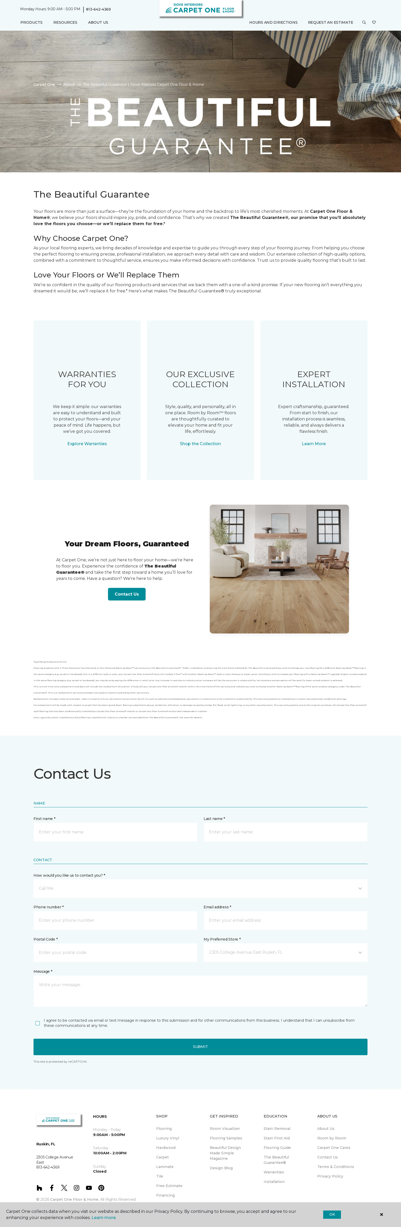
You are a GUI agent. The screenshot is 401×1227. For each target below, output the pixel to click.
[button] (364, 22)
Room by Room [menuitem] (331, 1138)
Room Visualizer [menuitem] (225, 1128)
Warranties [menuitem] (274, 1172)
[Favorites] (374, 22)
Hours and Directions (273, 22)
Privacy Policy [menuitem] (330, 1176)
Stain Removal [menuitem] (277, 1128)
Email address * (217, 907)
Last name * (214, 818)
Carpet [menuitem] (162, 1157)
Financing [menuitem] (165, 1195)
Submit (200, 1046)
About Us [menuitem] (326, 1128)
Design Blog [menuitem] (221, 1168)
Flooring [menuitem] (164, 1128)
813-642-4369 (98, 9)
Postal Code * (45, 939)
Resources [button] (65, 22)
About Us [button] (98, 22)
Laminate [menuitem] (165, 1166)
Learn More (314, 443)
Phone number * (49, 907)
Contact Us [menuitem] (327, 1157)
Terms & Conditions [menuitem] (335, 1166)
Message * (43, 971)
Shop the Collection (200, 443)
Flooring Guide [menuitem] (277, 1147)
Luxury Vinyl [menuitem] (167, 1138)
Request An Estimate (330, 22)
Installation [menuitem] (274, 1181)
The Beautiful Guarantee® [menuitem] (276, 1160)
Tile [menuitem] (159, 1176)
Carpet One (44, 84)
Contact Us (127, 594)
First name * (44, 818)
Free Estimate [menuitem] (169, 1185)
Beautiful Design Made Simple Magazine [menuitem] (225, 1153)
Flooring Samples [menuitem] (226, 1138)
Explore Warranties (87, 443)
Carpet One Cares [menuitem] (333, 1147)
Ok (332, 1214)
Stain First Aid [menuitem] (277, 1138)
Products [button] (31, 22)
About (69, 84)
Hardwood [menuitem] (166, 1147)
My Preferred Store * (222, 939)
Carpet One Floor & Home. (74, 1199)
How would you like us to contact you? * (69, 875)
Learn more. (103, 1217)
